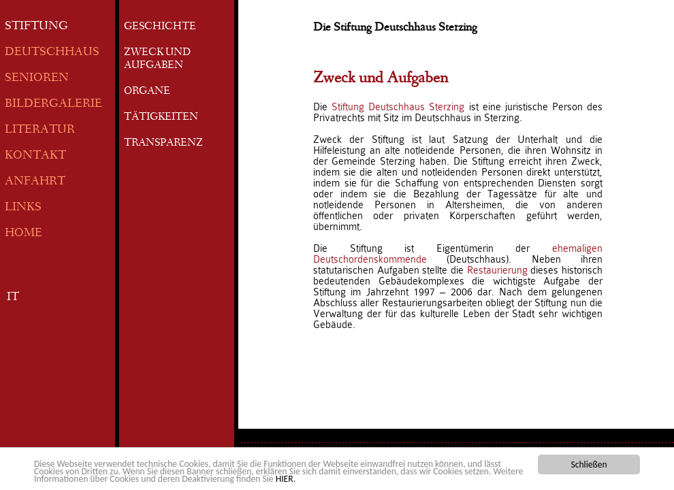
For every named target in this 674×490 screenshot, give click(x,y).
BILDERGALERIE (53, 104)
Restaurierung (499, 270)
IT (13, 298)
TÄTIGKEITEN (161, 117)
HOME (23, 234)
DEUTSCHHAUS (52, 53)
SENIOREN (37, 78)
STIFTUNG (36, 27)
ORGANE (147, 91)
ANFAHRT (35, 182)
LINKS (23, 208)
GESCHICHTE (160, 27)
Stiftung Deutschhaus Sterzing (398, 106)
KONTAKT (35, 156)
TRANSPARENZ (163, 143)
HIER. (285, 479)
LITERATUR (40, 130)
